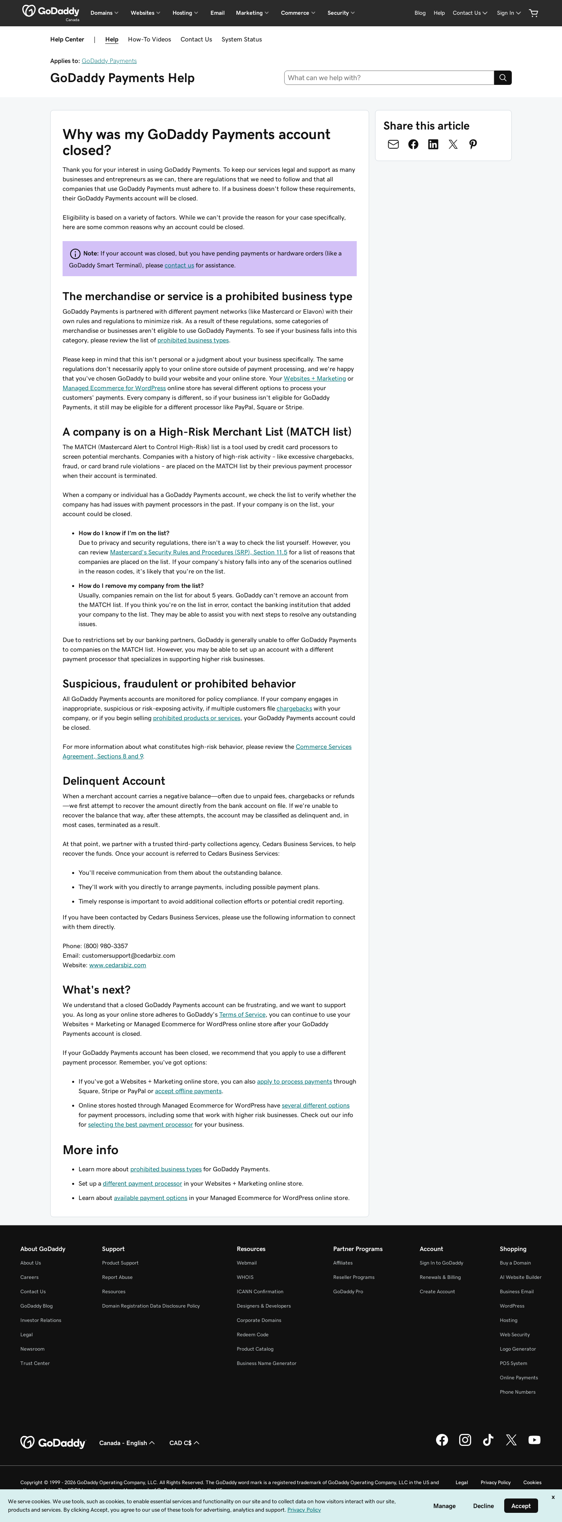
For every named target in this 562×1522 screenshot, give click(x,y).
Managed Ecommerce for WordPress (114, 388)
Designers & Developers (264, 1305)
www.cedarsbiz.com (117, 965)
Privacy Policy (496, 1482)
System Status (242, 39)
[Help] (439, 13)
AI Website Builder (521, 1277)
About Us (30, 1262)
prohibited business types (193, 340)
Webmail (247, 1262)
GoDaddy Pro (348, 1291)
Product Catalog (255, 1348)
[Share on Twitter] (453, 144)
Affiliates (343, 1262)
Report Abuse (117, 1277)
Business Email (517, 1291)
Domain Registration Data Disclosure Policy (151, 1305)
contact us (179, 265)
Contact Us (196, 39)
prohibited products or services (196, 718)
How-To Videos (149, 39)
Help (111, 39)
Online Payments (519, 1377)
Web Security (515, 1334)
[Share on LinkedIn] (433, 144)
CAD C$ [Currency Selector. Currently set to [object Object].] (185, 1442)
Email (217, 13)
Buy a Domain (515, 1262)
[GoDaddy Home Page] (53, 1442)
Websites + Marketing (315, 378)
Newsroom (32, 1348)
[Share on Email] (393, 144)
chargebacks (294, 708)
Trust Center (35, 1363)
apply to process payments (294, 1081)
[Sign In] (510, 13)
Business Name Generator (267, 1363)
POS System (513, 1363)
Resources (114, 1291)
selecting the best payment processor (140, 1124)
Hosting (508, 1320)
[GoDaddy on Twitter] (511, 1444)
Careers (29, 1277)
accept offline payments (188, 1091)
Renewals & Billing (440, 1277)
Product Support (120, 1262)
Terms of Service (242, 1014)
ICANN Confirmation (260, 1291)
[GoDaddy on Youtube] (534, 1444)
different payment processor (142, 1183)
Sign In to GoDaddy (441, 1262)
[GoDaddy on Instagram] (465, 1444)
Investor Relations (40, 1320)
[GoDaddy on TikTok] (488, 1444)
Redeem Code (253, 1334)
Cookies (532, 1482)
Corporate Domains (259, 1320)
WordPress (512, 1305)
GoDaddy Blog (36, 1305)
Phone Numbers (518, 1391)
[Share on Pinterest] (473, 144)
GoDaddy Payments (109, 60)
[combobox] (389, 77)
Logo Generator (518, 1348)
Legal (26, 1334)
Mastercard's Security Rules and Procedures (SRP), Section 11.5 (198, 552)
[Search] (503, 78)
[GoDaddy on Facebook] (442, 1444)
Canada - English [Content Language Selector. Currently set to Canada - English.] (128, 1442)
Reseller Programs (354, 1277)
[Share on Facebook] (413, 144)
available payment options (150, 1197)
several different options (316, 1105)
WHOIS (245, 1277)
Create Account (437, 1291)
